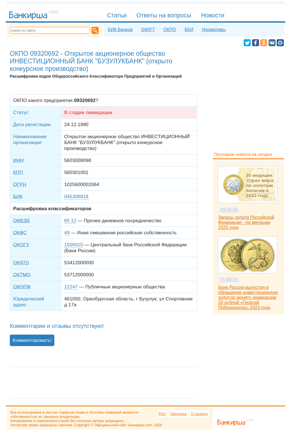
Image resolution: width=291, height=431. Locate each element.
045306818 (76, 196)
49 (66, 232)
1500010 (73, 244)
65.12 (70, 220)
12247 (71, 286)
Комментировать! (32, 340)
